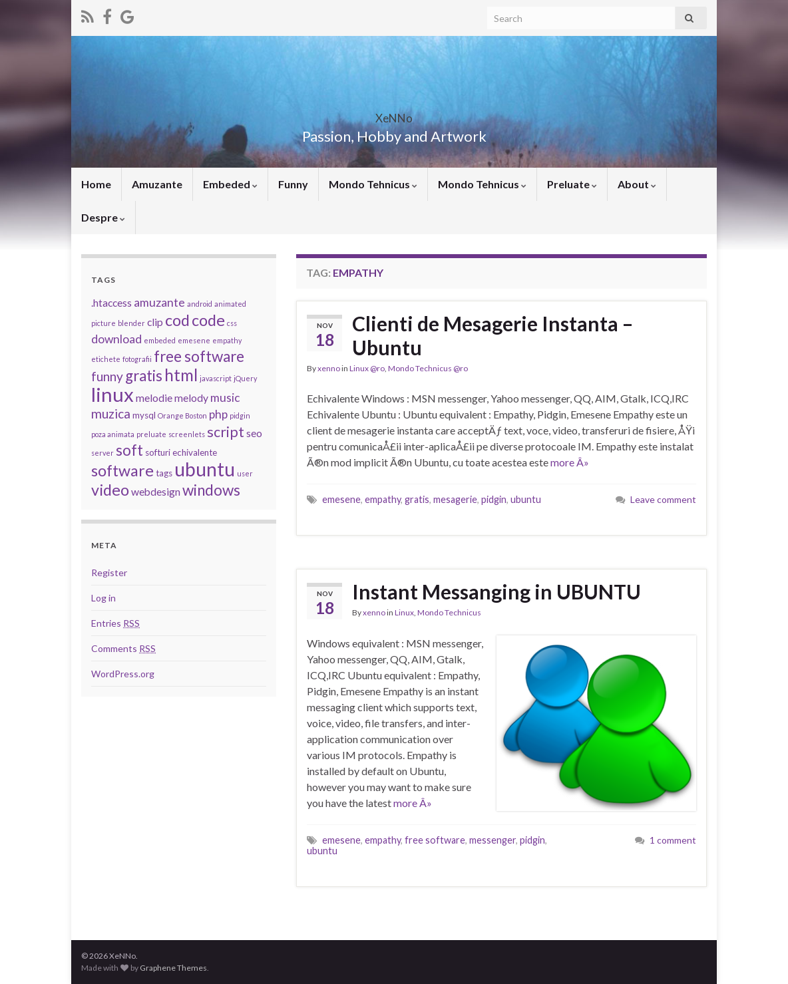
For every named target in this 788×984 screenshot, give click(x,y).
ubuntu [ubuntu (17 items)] (204, 469)
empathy (383, 499)
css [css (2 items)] (232, 323)
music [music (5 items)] (225, 398)
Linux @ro (367, 368)
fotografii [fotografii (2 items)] (137, 359)
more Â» (569, 462)
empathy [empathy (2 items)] (227, 340)
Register (109, 572)
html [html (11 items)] (181, 375)
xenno (328, 368)
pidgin (493, 499)
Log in (103, 597)
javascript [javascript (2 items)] (216, 378)
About (637, 184)
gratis (417, 499)
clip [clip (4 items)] (155, 322)
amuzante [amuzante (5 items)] (159, 302)
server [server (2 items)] (102, 452)
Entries (115, 623)
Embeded (230, 184)
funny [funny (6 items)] (107, 376)
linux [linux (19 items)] (112, 394)
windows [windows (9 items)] (211, 490)
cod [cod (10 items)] (177, 320)
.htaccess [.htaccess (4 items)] (111, 303)
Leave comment (663, 499)
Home (96, 184)
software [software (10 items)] (122, 470)
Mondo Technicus (449, 612)
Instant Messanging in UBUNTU (496, 591)
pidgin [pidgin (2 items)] (240, 415)
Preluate (572, 184)
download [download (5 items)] (116, 339)
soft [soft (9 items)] (129, 450)
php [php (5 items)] (218, 414)
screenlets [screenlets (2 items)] (186, 434)
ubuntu (525, 499)
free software (435, 840)
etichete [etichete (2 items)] (105, 359)
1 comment (673, 840)
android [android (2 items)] (199, 303)
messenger (492, 840)
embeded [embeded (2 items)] (160, 340)
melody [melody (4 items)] (191, 398)
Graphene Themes (173, 968)
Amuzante (157, 184)
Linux (404, 612)
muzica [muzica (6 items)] (110, 413)
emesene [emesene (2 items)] (194, 340)
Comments (123, 648)
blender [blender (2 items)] (131, 323)
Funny (293, 184)
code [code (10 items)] (208, 320)
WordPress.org (122, 673)
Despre (103, 217)
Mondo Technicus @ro (428, 368)
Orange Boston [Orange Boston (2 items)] (182, 415)
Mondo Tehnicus (373, 184)
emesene (341, 499)
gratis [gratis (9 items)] (143, 376)
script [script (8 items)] (225, 431)
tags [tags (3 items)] (164, 473)
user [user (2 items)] (245, 473)
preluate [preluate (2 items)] (151, 434)
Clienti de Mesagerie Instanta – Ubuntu (492, 335)
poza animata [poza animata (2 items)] (112, 434)
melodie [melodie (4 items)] (154, 398)
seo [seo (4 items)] (254, 433)
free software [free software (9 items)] (199, 356)
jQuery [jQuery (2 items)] (245, 378)
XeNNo (394, 114)
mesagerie (455, 499)
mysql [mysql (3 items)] (144, 415)
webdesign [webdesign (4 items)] (155, 492)
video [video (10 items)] (110, 489)
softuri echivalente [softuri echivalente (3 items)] (181, 452)
